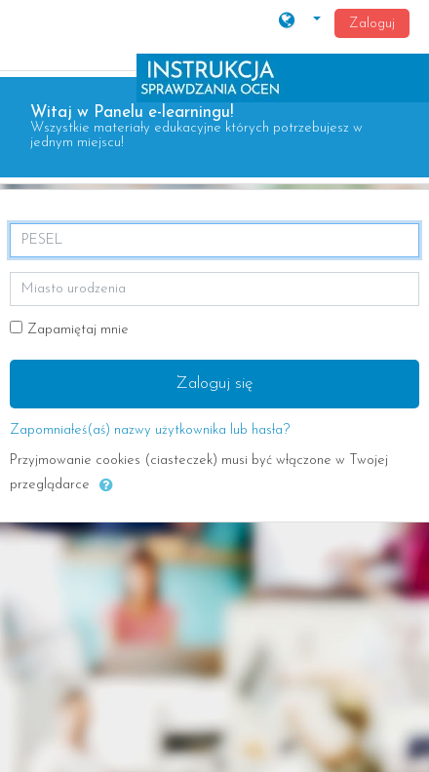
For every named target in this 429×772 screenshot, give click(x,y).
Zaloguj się (214, 383)
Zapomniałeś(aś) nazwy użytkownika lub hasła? (150, 430)
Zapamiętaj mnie (78, 330)
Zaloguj (372, 24)
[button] (300, 22)
